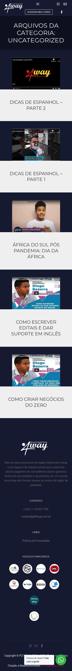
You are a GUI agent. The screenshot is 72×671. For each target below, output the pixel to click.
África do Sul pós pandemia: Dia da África (36, 250)
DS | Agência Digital (52, 665)
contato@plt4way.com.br (36, 516)
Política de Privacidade (36, 540)
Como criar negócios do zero (36, 402)
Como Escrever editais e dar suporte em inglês (36, 328)
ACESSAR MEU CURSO (38, 12)
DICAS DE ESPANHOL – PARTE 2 (36, 105)
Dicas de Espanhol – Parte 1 (36, 176)
